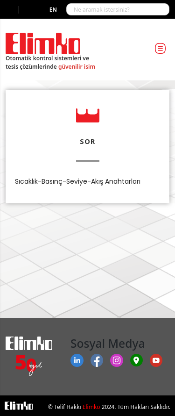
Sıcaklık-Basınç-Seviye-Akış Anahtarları (77, 181)
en (53, 10)
